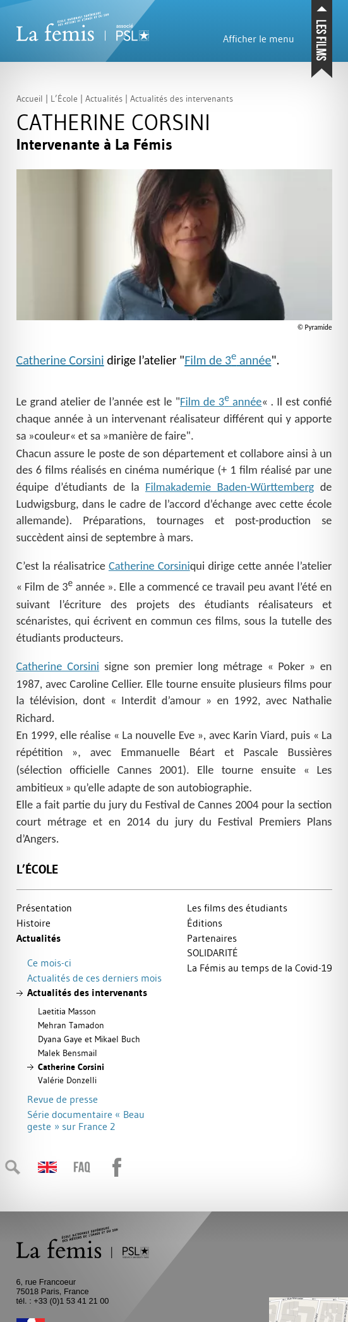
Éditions (204, 922)
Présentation (44, 907)
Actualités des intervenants (87, 992)
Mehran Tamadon (71, 1025)
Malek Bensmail (67, 1053)
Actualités (38, 938)
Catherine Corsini (60, 360)
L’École (37, 869)
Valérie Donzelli (67, 1080)
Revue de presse (62, 1099)
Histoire (33, 922)
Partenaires (212, 938)
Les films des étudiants (237, 907)
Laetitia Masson (67, 1011)
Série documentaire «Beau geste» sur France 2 (86, 1120)
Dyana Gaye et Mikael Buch (89, 1039)
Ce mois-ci (49, 962)
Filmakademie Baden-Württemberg (229, 486)
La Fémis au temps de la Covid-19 (259, 967)
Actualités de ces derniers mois (94, 977)
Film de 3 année (227, 360)
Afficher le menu (258, 38)
